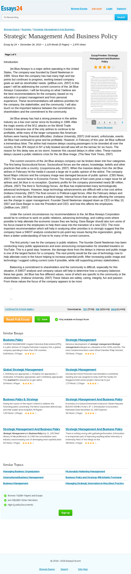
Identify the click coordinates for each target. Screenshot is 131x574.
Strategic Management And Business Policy (94, 399)
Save (42, 319)
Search (64, 569)
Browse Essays (79, 8)
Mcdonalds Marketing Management (85, 471)
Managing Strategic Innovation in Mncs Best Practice (95, 483)
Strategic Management (81, 340)
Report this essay (105, 127)
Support (121, 8)
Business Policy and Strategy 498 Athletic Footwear (94, 477)
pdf (97, 309)
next (122, 122)
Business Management (15, 483)
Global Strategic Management (23, 370)
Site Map (83, 569)
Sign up (65, 512)
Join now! (97, 8)
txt (85, 309)
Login (109, 8)
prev (87, 122)
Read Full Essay (18, 319)
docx (113, 309)
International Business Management (23, 477)
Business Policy (13, 340)
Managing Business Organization (21, 471)
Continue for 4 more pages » (19, 309)
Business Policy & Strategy (20, 399)
